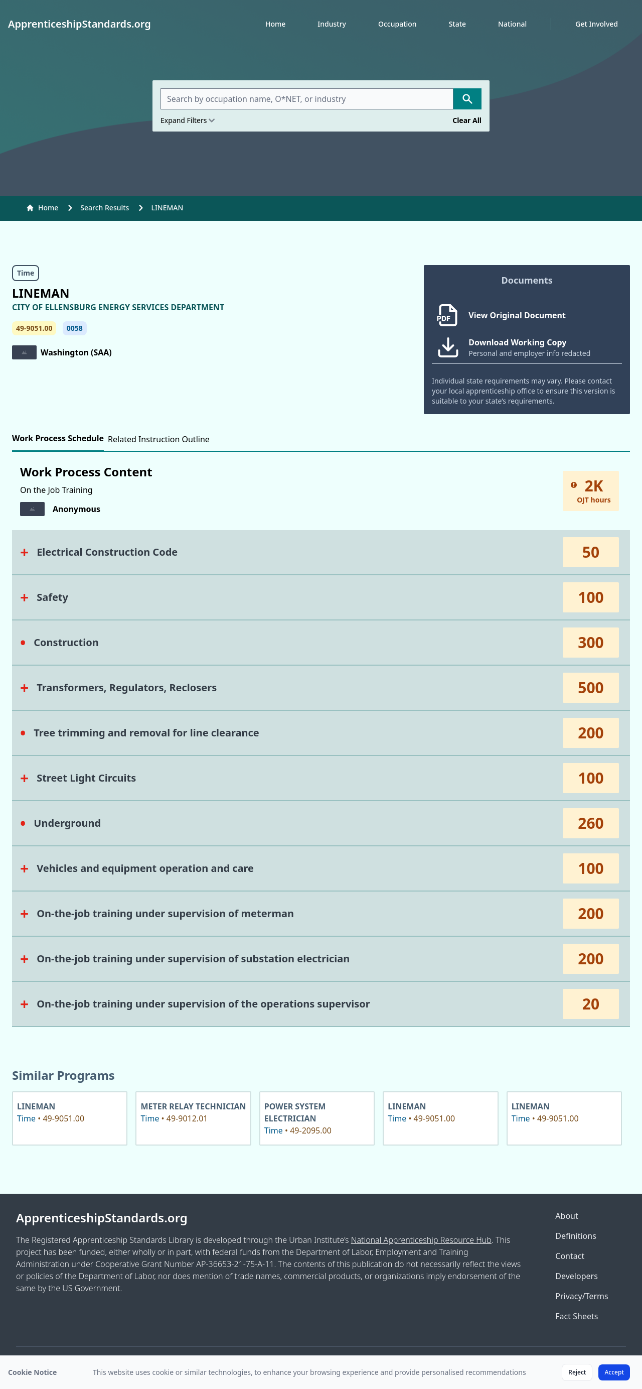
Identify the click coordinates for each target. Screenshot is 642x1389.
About (566, 1215)
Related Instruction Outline (159, 439)
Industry (331, 24)
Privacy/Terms (581, 1296)
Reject (577, 1372)
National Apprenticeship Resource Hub (421, 1239)
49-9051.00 (34, 328)
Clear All (467, 120)
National (512, 24)
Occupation (397, 24)
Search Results (104, 207)
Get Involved (596, 24)
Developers (576, 1276)
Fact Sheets (576, 1316)
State (457, 24)
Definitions (575, 1235)
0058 (75, 328)
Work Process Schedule (58, 438)
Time (25, 273)
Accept (614, 1372)
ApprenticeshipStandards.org (102, 1218)
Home (275, 24)
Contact (569, 1255)
